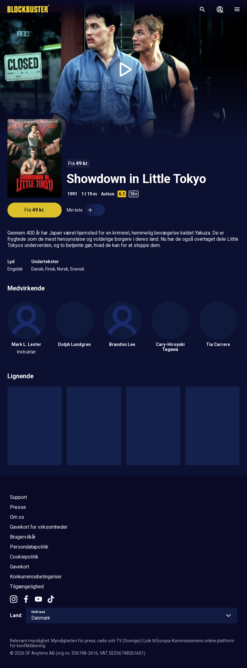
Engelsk (15, 269)
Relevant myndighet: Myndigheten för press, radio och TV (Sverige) (75, 640)
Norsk (62, 269)
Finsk (50, 269)
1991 (72, 193)
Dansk (37, 269)
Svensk (77, 269)
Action (107, 193)
